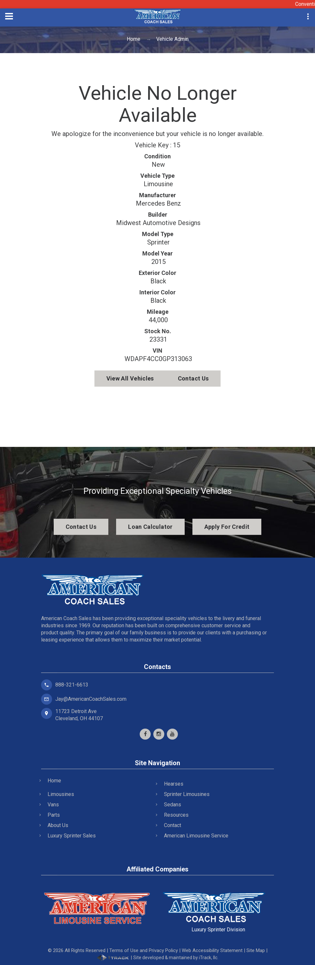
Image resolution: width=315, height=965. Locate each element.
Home (133, 39)
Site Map (255, 950)
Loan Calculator (150, 526)
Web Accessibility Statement (212, 950)
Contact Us (193, 378)
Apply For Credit (227, 526)
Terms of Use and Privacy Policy (143, 950)
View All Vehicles (130, 378)
